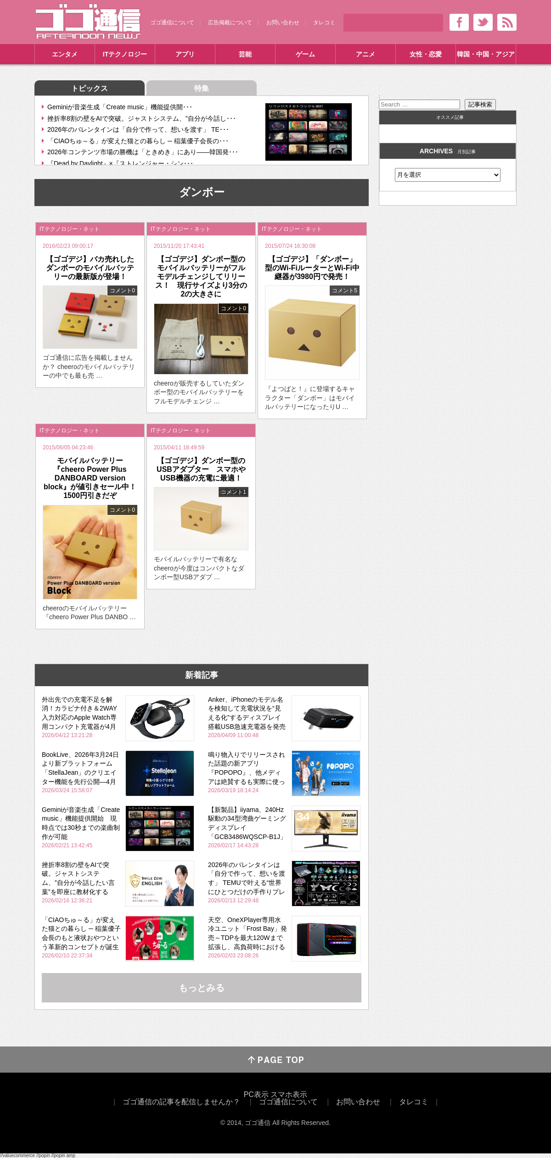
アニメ (365, 54)
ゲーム (305, 54)
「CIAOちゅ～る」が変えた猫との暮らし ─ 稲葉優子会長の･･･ (138, 141)
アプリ (185, 54)
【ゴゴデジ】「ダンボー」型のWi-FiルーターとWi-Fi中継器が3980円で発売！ (312, 267)
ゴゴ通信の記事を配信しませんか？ (181, 1102)
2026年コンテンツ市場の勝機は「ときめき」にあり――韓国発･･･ (142, 152)
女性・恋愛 (426, 54)
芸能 (245, 54)
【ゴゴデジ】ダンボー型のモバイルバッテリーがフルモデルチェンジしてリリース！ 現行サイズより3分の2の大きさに (201, 276)
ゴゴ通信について (172, 22)
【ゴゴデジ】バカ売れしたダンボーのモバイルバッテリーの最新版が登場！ (90, 267)
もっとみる (202, 988)
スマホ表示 (288, 1094)
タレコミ (324, 22)
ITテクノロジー (125, 54)
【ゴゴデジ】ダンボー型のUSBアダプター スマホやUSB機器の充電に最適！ (201, 469)
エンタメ (65, 54)
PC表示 (256, 1094)
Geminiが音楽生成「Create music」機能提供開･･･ (119, 107)
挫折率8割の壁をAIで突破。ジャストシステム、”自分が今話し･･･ (141, 118)
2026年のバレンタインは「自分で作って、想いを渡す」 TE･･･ (138, 129)
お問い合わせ (282, 22)
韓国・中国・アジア (486, 54)
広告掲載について (230, 22)
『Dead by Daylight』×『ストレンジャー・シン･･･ (120, 163)
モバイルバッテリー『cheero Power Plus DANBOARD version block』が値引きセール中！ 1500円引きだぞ (94, 478)
